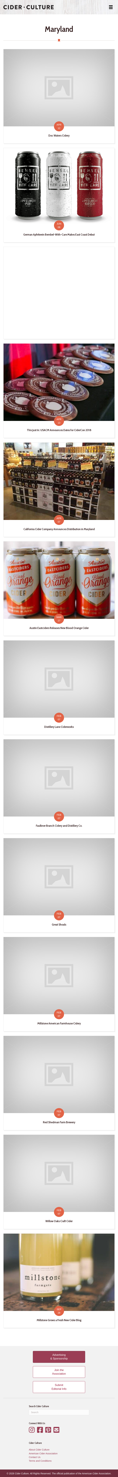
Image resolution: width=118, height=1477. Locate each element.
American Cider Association (43, 1453)
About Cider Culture (39, 1449)
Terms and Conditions (40, 1460)
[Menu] (111, 7)
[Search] (59, 1412)
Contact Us (34, 1457)
